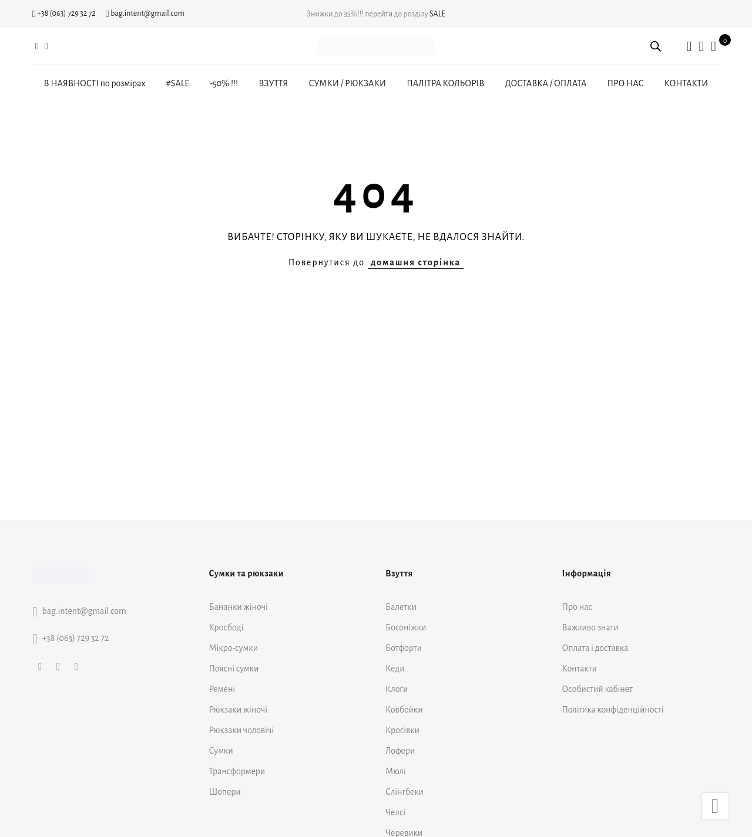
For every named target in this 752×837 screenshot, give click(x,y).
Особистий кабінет (597, 689)
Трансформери (237, 771)
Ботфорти (403, 648)
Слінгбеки (404, 792)
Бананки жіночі (238, 607)
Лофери (400, 750)
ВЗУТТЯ (273, 83)
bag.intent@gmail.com (145, 13)
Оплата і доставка (595, 648)
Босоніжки (405, 627)
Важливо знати (590, 627)
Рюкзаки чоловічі (241, 730)
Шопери (225, 792)
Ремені (222, 689)
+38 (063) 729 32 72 (64, 13)
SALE (437, 14)
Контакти (579, 668)
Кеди (395, 668)
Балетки (401, 607)
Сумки (221, 750)
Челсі (395, 812)
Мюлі (395, 771)
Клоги (396, 689)
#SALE (177, 83)
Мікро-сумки (233, 648)
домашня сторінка (416, 262)
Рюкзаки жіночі (238, 709)
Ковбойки (404, 709)
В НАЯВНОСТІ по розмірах (95, 83)
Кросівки (402, 730)
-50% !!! (224, 83)
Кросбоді (226, 627)
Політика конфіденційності (613, 709)
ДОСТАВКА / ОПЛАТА (545, 83)
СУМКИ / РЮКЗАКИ (347, 83)
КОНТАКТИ (686, 83)
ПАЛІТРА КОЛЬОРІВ (445, 83)
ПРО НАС (625, 83)
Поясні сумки (234, 668)
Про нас (577, 607)
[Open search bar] (656, 46)
